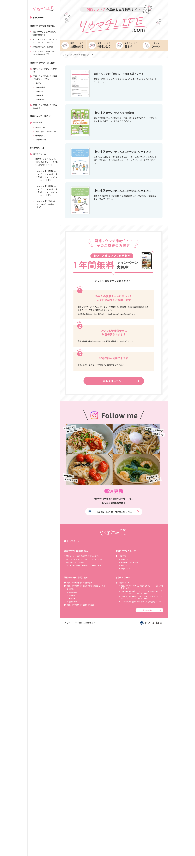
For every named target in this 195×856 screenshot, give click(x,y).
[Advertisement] (97, 850)
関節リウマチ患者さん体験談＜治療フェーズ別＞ (43, 77)
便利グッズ (38, 135)
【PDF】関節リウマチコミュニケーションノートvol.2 (122, 190)
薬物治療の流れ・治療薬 (41, 46)
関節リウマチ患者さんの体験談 (43, 70)
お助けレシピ (39, 139)
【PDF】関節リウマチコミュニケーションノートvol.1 (122, 151)
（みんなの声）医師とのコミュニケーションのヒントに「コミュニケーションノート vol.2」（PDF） (45, 190)
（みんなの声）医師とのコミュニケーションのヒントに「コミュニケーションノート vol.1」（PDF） (45, 175)
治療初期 (38, 91)
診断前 (37, 83)
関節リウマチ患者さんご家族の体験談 (43, 106)
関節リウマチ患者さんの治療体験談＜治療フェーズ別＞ (85, 586)
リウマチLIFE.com (70, 54)
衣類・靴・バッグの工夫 (44, 131)
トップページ (37, 17)
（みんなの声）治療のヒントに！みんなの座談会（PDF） (45, 204)
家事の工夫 (38, 127)
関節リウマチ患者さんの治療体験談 (78, 583)
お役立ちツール (38, 154)
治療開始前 (39, 87)
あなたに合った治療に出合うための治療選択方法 (43, 53)
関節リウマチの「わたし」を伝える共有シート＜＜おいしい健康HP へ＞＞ (45, 162)
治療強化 (38, 95)
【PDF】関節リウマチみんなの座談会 (114, 112)
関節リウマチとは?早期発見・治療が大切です (43, 33)
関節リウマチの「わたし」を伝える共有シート (119, 73)
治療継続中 (39, 99)
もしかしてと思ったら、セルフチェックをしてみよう (43, 41)
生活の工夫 (36, 122)
